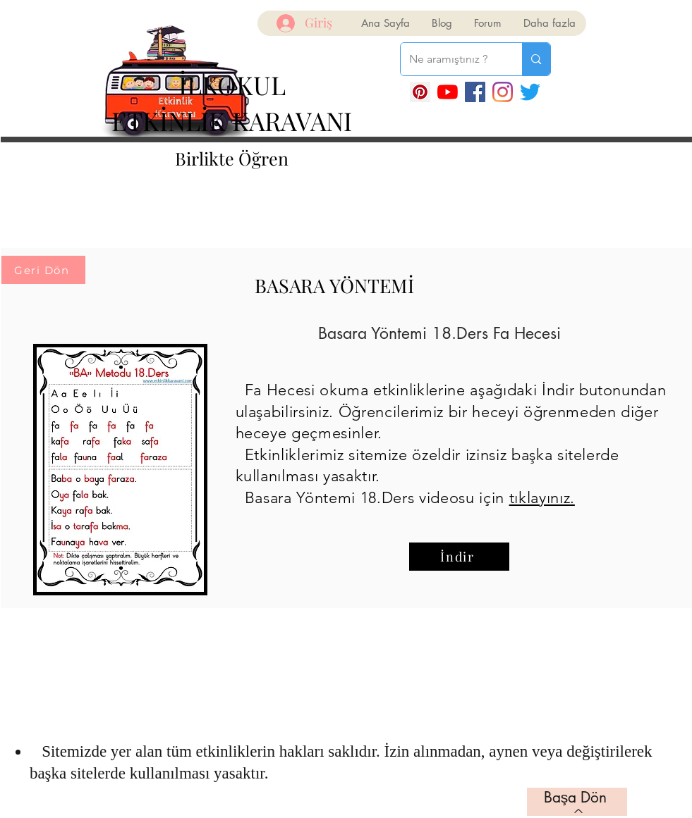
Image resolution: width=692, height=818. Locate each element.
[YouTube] (447, 92)
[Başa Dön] (577, 802)
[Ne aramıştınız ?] (451, 59)
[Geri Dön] (43, 270)
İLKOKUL (232, 84)
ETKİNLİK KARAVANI (231, 120)
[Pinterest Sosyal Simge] (420, 92)
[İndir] (459, 557)
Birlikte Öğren (232, 158)
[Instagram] (502, 92)
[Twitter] (530, 92)
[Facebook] (475, 92)
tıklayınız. (542, 497)
